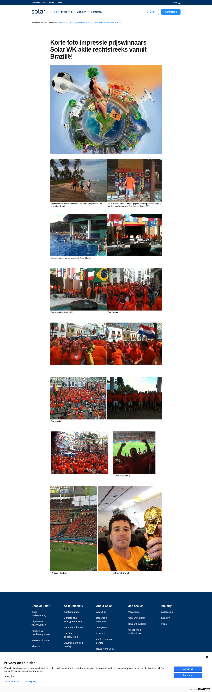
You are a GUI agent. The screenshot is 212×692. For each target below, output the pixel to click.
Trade (164, 624)
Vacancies (134, 612)
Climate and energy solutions (73, 619)
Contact (100, 633)
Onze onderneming (39, 614)
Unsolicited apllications (134, 631)
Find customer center (104, 641)
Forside (35, 22)
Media (51, 3)
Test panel (101, 627)
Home (56, 12)
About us (101, 612)
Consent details (11, 681)
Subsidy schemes (74, 627)
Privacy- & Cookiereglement (41, 633)
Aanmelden (171, 12)
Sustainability (71, 612)
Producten (66, 12)
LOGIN (176, 3)
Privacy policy (30, 681)
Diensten (81, 12)
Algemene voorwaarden (39, 623)
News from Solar (105, 648)
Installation (167, 612)
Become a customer (101, 619)
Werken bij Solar (41, 640)
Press (59, 3)
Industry (165, 617)
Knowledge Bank (39, 3)
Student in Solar (137, 624)
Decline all (188, 675)
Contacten (96, 12)
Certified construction (71, 635)
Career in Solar (136, 617)
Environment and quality (73, 645)
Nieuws (36, 646)
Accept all (188, 669)
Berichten (43, 22)
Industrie (52, 22)
